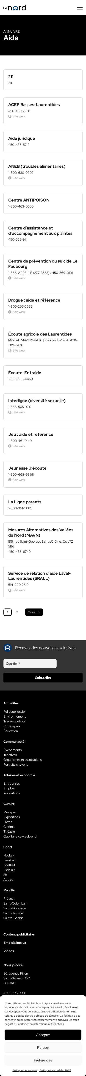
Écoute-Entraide (24, 372)
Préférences (43, 1060)
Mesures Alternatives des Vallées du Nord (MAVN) (40, 532)
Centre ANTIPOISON (28, 200)
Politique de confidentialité (55, 1070)
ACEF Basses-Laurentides (34, 104)
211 (10, 76)
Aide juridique (21, 138)
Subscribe (43, 677)
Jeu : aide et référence (30, 434)
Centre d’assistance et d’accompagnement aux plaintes (40, 230)
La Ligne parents (24, 501)
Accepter (43, 1035)
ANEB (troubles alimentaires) (36, 166)
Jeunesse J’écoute (27, 468)
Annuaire (11, 31)
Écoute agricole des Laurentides (40, 334)
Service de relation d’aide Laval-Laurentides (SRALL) (39, 576)
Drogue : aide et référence (34, 300)
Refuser (43, 1047)
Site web (16, 116)
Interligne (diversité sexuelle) (37, 400)
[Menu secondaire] (80, 7)
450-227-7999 (14, 993)
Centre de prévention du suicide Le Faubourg (43, 263)
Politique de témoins (25, 1070)
